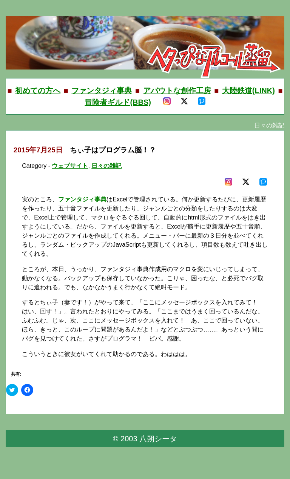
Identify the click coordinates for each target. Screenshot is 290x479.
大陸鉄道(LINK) (248, 90)
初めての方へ (37, 90)
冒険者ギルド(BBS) (118, 102)
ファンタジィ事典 (101, 90)
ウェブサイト (70, 166)
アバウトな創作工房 (177, 90)
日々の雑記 (106, 166)
